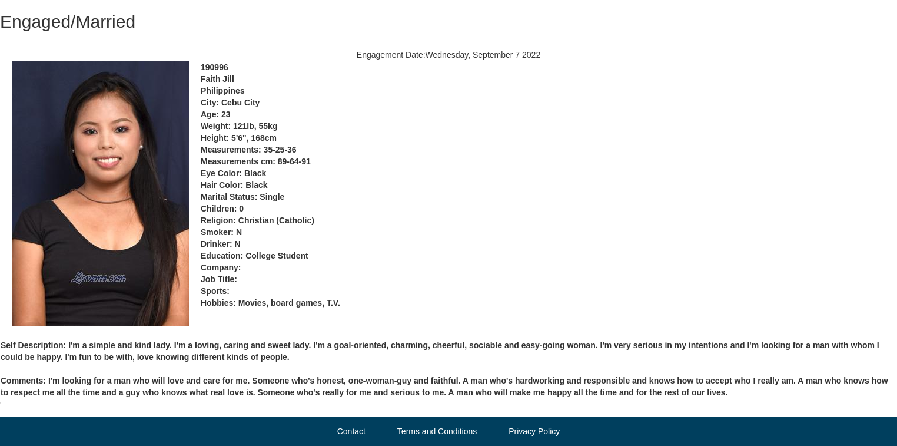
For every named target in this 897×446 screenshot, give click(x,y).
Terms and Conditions (437, 431)
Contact (351, 431)
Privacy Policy (534, 431)
